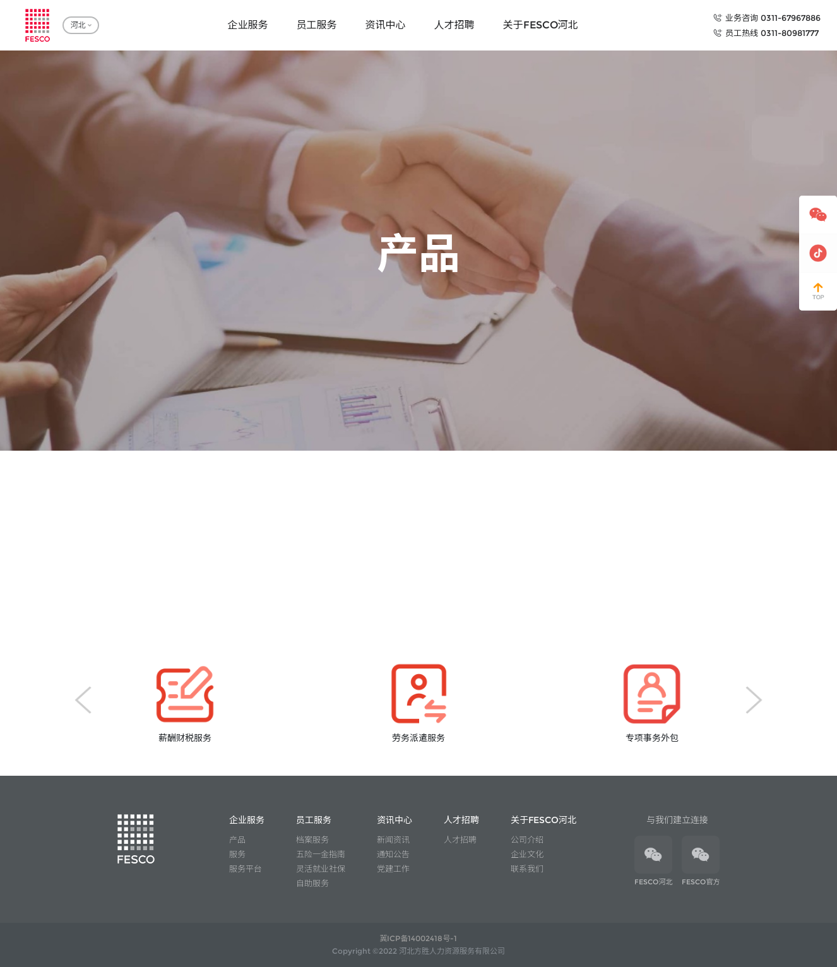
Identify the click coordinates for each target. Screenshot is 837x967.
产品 (237, 839)
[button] (83, 700)
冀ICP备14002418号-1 (418, 938)
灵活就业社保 (320, 868)
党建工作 (393, 868)
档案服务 (312, 839)
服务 (237, 854)
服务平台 (245, 868)
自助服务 (312, 883)
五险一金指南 (320, 854)
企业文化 (527, 854)
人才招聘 (460, 839)
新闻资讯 (393, 839)
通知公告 (393, 854)
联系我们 (527, 868)
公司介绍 (527, 839)
